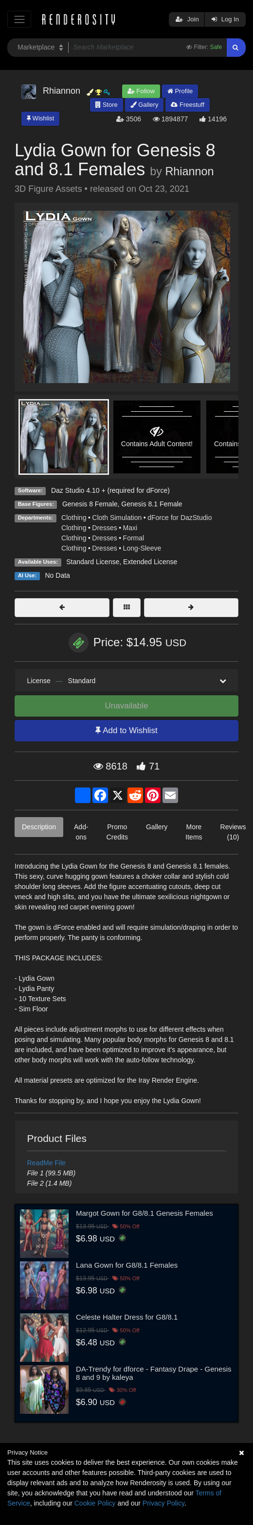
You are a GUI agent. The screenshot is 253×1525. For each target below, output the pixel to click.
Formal (134, 538)
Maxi (130, 528)
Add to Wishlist (126, 730)
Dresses (104, 528)
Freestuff (187, 104)
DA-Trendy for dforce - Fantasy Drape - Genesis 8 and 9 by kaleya (154, 1373)
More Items (193, 832)
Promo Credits (117, 832)
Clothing (73, 517)
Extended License (150, 562)
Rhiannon (189, 171)
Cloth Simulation (117, 517)
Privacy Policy (163, 1503)
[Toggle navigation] (19, 19)
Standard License (92, 562)
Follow (141, 91)
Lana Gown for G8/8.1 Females (127, 1265)
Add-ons (81, 832)
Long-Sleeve (142, 548)
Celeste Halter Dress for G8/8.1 (127, 1317)
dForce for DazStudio (179, 517)
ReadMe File (46, 1163)
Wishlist (40, 118)
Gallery (144, 104)
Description (39, 827)
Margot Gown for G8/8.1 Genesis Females (144, 1213)
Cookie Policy (95, 1503)
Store (106, 104)
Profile (180, 91)
